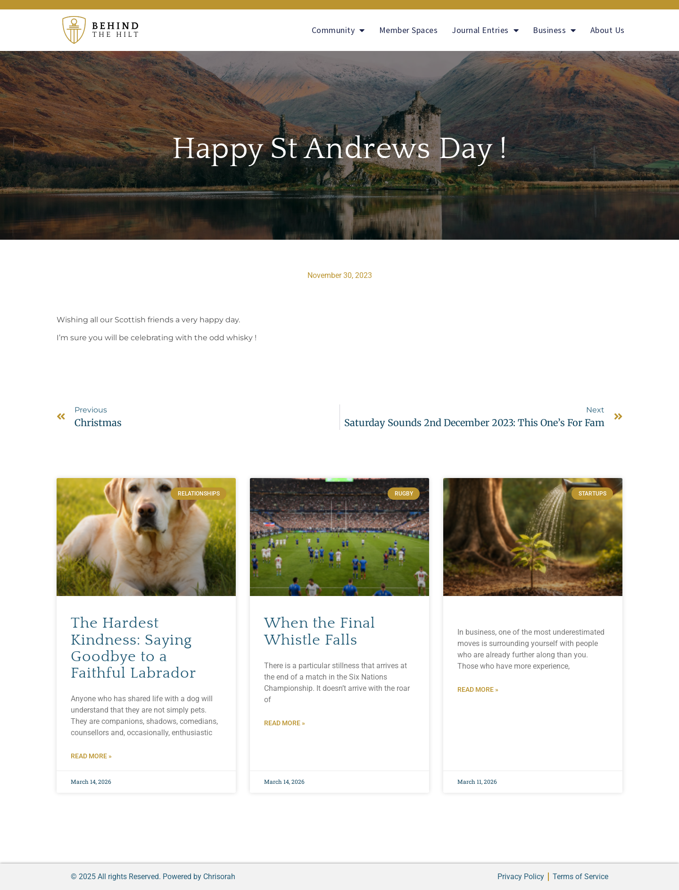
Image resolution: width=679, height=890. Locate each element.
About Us (607, 30)
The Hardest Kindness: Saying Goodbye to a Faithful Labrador (133, 648)
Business (554, 30)
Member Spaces (408, 30)
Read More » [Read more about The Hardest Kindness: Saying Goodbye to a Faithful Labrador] (91, 756)
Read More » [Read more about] (477, 689)
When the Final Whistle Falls (319, 631)
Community (338, 30)
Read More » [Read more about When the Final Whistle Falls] (284, 723)
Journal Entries (485, 30)
